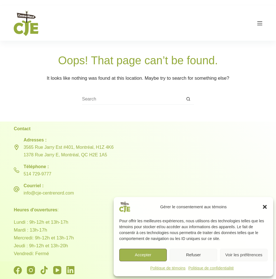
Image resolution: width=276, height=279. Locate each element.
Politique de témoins (168, 268)
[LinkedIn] (70, 270)
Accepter (143, 254)
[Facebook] (18, 270)
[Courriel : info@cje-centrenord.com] (16, 189)
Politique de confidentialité (211, 268)
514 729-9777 (37, 173)
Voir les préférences (244, 254)
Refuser (193, 254)
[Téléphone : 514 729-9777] (16, 170)
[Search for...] (132, 99)
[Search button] (188, 99)
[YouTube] (57, 270)
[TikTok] (44, 270)
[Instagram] (31, 270)
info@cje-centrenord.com (49, 192)
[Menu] (259, 23)
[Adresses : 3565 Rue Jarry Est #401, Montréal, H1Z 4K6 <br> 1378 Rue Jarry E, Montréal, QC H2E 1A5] (16, 147)
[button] (265, 207)
